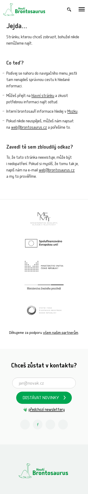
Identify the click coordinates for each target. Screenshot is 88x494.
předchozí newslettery (47, 410)
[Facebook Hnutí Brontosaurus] (38, 424)
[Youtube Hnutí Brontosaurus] (50, 424)
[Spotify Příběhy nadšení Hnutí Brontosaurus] (63, 424)
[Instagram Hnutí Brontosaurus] (25, 424)
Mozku (72, 112)
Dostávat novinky (41, 398)
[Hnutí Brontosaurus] (44, 470)
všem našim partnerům (60, 333)
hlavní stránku (42, 96)
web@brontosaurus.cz (29, 128)
